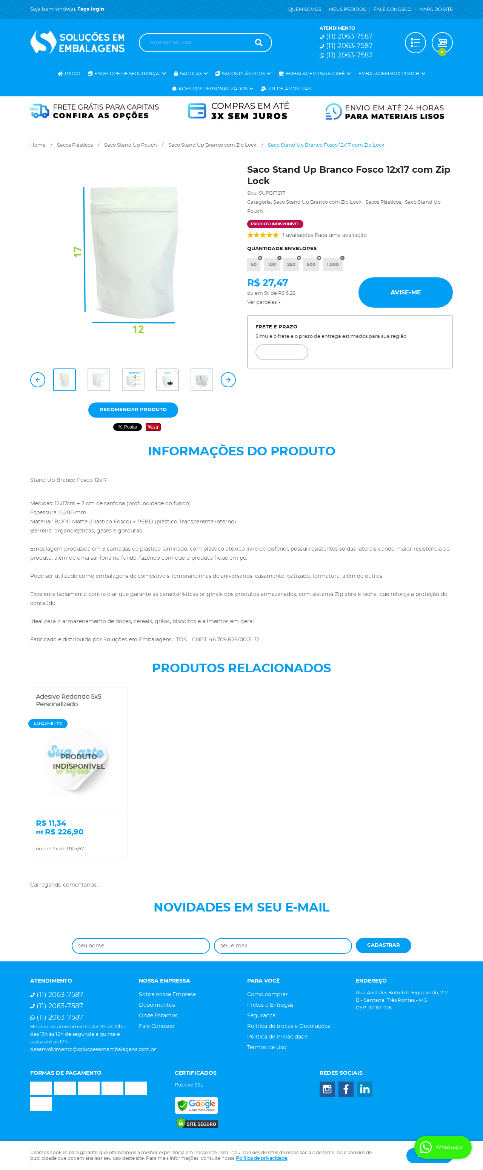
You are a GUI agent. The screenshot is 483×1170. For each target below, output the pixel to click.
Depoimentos (157, 1005)
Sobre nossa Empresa (167, 994)
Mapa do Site (436, 9)
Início (72, 73)
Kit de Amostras (289, 89)
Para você (263, 981)
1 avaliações (298, 235)
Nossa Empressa (164, 981)
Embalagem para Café (315, 73)
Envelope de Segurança (127, 73)
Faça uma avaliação (341, 235)
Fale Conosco (392, 9)
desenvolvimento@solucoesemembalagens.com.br (93, 1049)
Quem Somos (304, 9)
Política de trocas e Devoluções (288, 1026)
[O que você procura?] (258, 42)
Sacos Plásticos (243, 73)
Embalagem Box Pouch (389, 73)
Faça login (90, 9)
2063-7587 (349, 36)
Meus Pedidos (347, 9)
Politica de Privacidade (277, 1037)
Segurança (261, 1015)
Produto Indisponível (79, 762)
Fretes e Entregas (270, 1005)
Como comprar (267, 994)
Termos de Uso (266, 1047)
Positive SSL (189, 1085)
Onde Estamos (158, 1015)
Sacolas (191, 73)
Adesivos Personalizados (213, 89)
